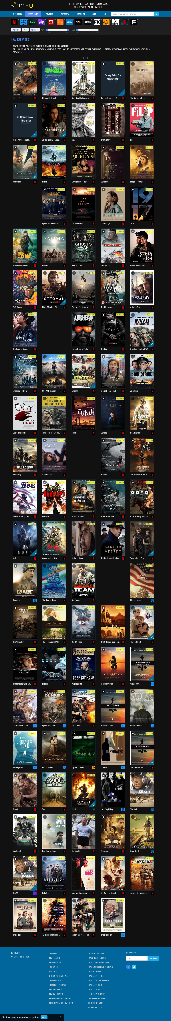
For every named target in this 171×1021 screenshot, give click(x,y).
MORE (95, 14)
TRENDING (17, 14)
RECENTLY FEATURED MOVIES (60, 998)
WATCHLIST (81, 14)
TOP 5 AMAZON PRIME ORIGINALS (100, 966)
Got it (44, 1017)
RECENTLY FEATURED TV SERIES (61, 1002)
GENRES (35, 29)
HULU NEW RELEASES (95, 1002)
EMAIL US (17, 952)
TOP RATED (65, 14)
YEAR (43, 29)
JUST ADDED (48, 14)
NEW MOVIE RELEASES (57, 989)
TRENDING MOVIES (56, 980)
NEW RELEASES (33, 14)
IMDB (73, 29)
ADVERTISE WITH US (21, 956)
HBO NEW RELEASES (95, 1007)
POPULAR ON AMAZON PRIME (98, 980)
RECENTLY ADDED (55, 962)
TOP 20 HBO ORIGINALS (97, 957)
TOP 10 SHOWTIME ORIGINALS (99, 962)
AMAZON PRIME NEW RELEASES (99, 998)
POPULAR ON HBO (94, 989)
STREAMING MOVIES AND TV (60, 975)
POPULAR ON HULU (95, 984)
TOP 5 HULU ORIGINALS (96, 971)
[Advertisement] (25, 204)
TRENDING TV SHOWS (57, 984)
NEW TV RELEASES (56, 993)
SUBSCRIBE (153, 958)
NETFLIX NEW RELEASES (96, 993)
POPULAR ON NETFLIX (96, 975)
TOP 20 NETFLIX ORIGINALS (98, 953)
